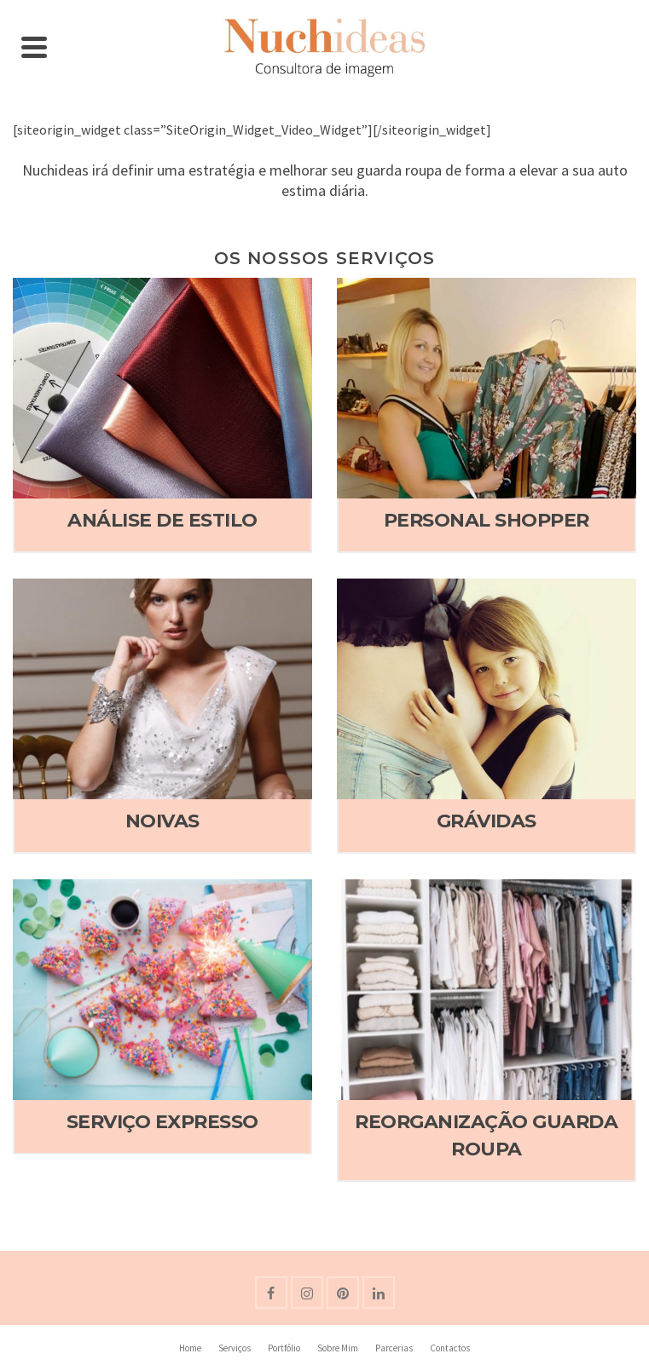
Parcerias (394, 1348)
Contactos (450, 1348)
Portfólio (284, 1348)
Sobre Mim (337, 1348)
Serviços (234, 1348)
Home (190, 1348)
